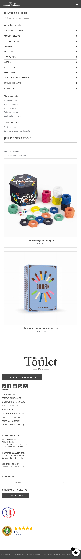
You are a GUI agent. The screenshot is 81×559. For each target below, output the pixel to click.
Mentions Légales (49, 554)
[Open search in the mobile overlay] (40, 18)
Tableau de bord (11, 100)
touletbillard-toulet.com (13, 466)
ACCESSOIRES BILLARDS (12, 417)
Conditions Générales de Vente (68, 554)
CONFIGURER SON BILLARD (13, 413)
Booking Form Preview (13, 116)
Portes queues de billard (16, 78)
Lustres (7, 62)
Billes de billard (12, 41)
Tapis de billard (11, 88)
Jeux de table (10, 57)
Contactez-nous (10, 127)
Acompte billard (12, 36)
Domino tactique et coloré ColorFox (40, 328)
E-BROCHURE (7, 409)
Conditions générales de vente (17, 131)
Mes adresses (10, 108)
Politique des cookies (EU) (13, 425)
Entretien (9, 51)
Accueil (22, 554)
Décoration (9, 46)
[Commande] (40, 155)
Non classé (9, 72)
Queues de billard (13, 83)
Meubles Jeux (10, 67)
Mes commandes (11, 104)
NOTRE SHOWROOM (10, 405)
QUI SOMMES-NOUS (10, 394)
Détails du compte (11, 112)
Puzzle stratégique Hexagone (40, 240)
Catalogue (30, 554)
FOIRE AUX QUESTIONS (12, 421)
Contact (38, 554)
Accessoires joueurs (14, 30)
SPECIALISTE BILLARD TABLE (14, 402)
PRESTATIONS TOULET (11, 398)
